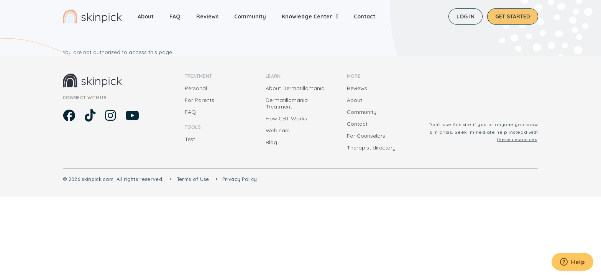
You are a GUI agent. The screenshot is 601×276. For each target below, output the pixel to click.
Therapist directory (371, 147)
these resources (517, 139)
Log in (465, 16)
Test (190, 139)
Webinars (278, 130)
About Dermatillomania (295, 88)
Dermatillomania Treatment (287, 103)
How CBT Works (286, 118)
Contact (364, 16)
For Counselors (366, 135)
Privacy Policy (239, 179)
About (146, 16)
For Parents (199, 100)
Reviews (207, 16)
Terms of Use (193, 179)
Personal (196, 88)
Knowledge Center (307, 16)
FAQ (175, 16)
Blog (271, 142)
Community (250, 16)
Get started (512, 16)
